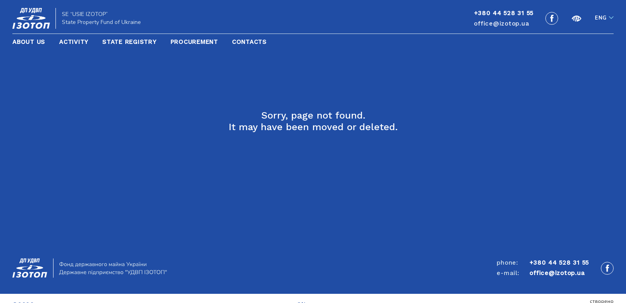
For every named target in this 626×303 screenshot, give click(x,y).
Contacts (249, 42)
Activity (73, 42)
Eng (601, 18)
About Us (28, 42)
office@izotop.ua (501, 23)
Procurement (194, 42)
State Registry (129, 42)
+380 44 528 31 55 (559, 262)
